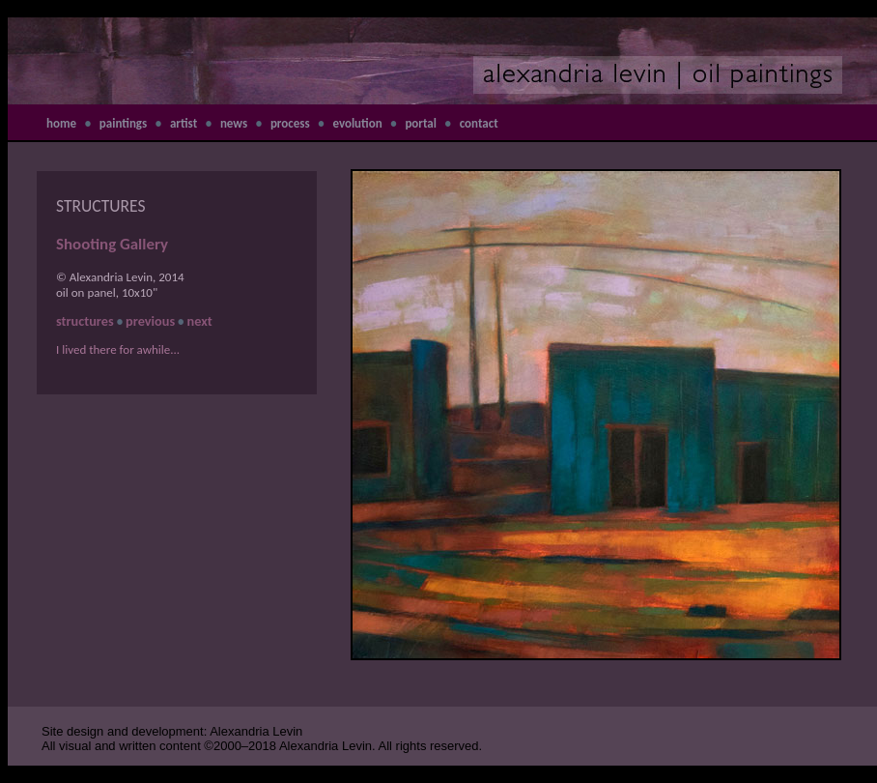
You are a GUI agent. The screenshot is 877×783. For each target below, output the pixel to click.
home (61, 123)
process (290, 123)
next (199, 321)
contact (479, 123)
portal (421, 123)
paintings (123, 123)
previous (150, 321)
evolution (357, 123)
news (233, 123)
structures (85, 321)
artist (183, 123)
